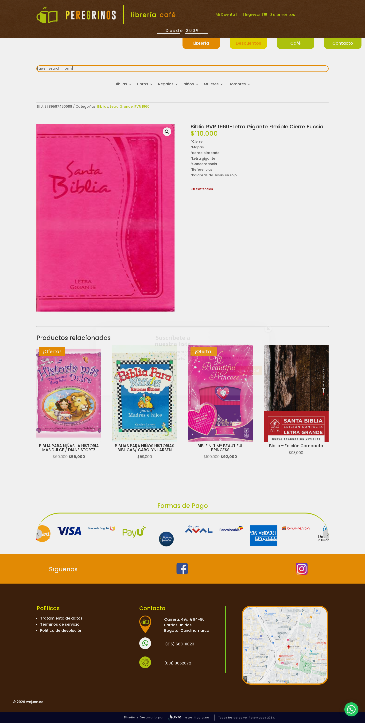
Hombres (237, 85)
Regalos (166, 85)
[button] (167, 131)
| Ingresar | (253, 14)
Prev (37, 534)
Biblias (121, 85)
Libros (142, 85)
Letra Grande (121, 106)
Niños (188, 85)
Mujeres (211, 85)
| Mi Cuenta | (225, 14)
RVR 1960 (141, 106)
